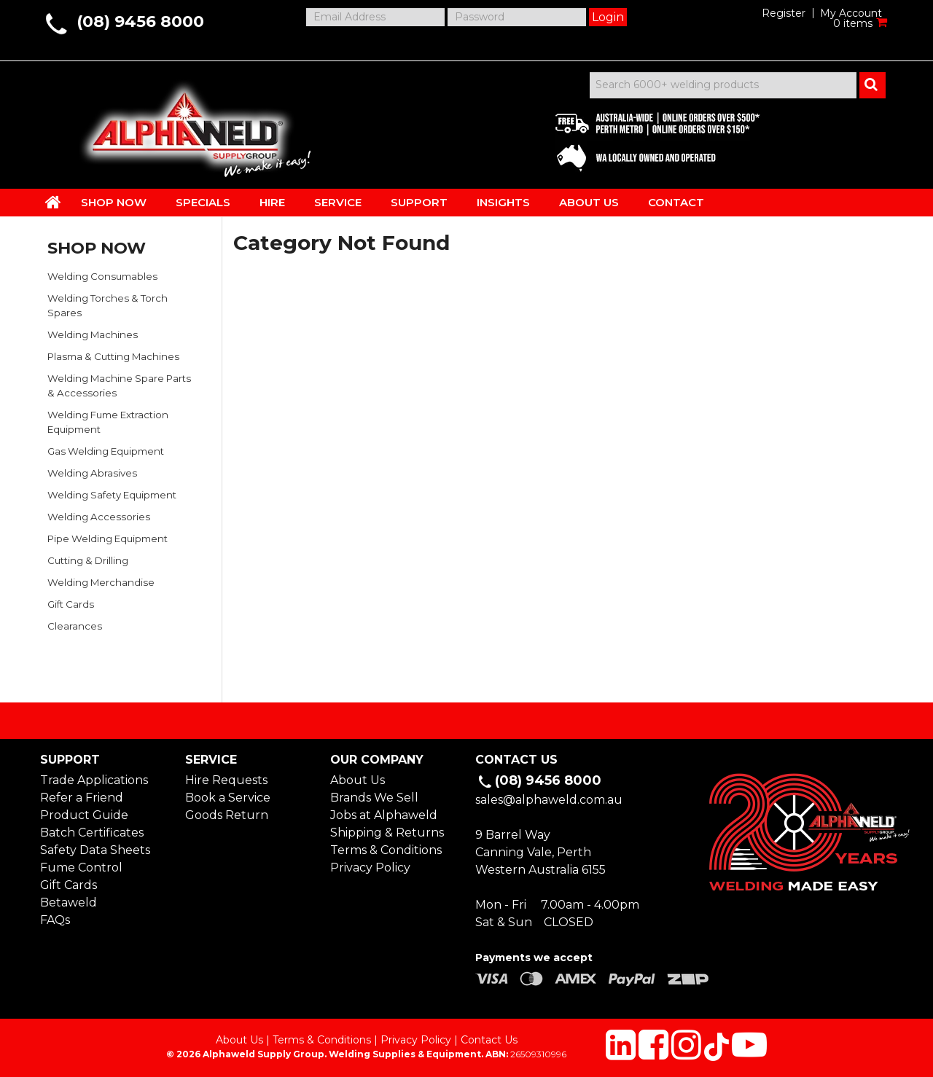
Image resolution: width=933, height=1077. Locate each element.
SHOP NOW (114, 202)
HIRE (272, 202)
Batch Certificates (92, 832)
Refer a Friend (81, 797)
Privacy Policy (370, 867)
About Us (357, 780)
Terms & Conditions (386, 850)
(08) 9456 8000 (140, 21)
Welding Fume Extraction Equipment (107, 422)
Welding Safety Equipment (111, 495)
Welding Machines (92, 334)
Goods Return (226, 815)
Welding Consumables (102, 276)
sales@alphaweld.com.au (548, 800)
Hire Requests (226, 780)
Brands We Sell (374, 797)
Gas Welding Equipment (105, 451)
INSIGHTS (503, 202)
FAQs (55, 920)
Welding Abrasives (92, 473)
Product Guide (84, 815)
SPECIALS (203, 202)
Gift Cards (70, 604)
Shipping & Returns (387, 832)
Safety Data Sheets (95, 850)
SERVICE (338, 202)
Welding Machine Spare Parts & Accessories (119, 385)
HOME (53, 202)
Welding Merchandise (101, 582)
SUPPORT (419, 202)
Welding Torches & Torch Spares (107, 305)
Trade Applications (94, 780)
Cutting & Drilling (87, 560)
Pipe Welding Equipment (107, 538)
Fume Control (81, 867)
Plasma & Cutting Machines (113, 356)
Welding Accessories (98, 516)
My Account (851, 13)
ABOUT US (589, 202)
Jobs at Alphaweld (383, 815)
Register (783, 13)
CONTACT (676, 202)
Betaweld (68, 902)
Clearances (74, 626)
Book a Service (227, 797)
